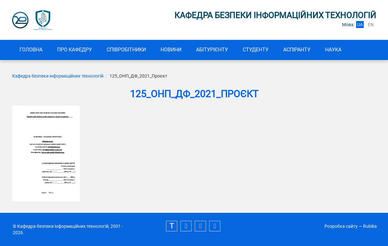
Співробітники (126, 50)
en (371, 24)
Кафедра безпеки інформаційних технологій (57, 75)
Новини (171, 50)
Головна (30, 50)
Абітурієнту (212, 50)
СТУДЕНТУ (256, 50)
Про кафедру (74, 50)
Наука (333, 50)
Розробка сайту (341, 226)
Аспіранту (296, 50)
